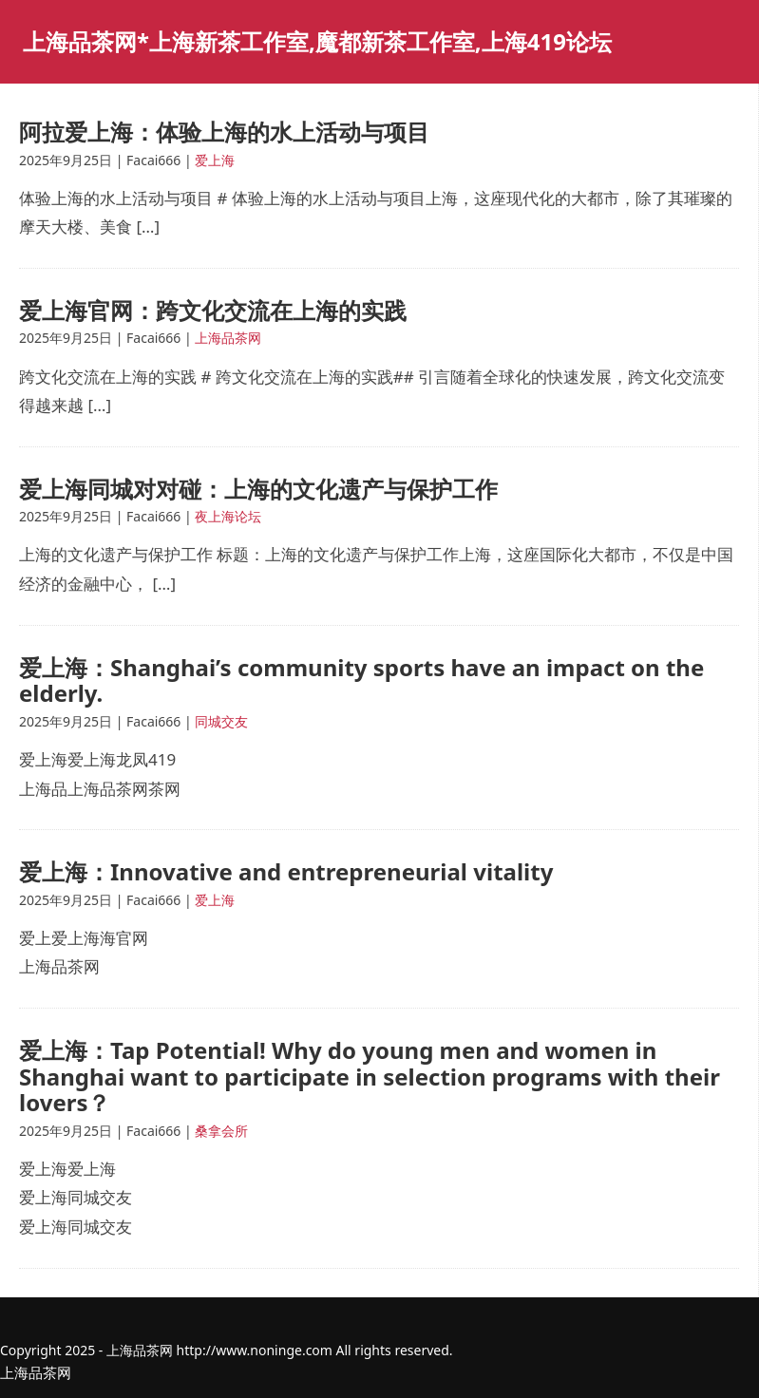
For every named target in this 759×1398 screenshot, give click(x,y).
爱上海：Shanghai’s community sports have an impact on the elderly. (361, 680)
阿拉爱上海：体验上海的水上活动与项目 (224, 131)
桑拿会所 (221, 1131)
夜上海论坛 (228, 516)
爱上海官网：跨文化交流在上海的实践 (213, 310)
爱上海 (215, 160)
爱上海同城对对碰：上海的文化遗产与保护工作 (258, 488)
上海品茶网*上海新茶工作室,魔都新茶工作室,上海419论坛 (317, 41)
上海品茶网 (228, 338)
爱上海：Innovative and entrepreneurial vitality (286, 871)
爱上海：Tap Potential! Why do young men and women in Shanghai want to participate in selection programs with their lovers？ (369, 1076)
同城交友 (221, 721)
